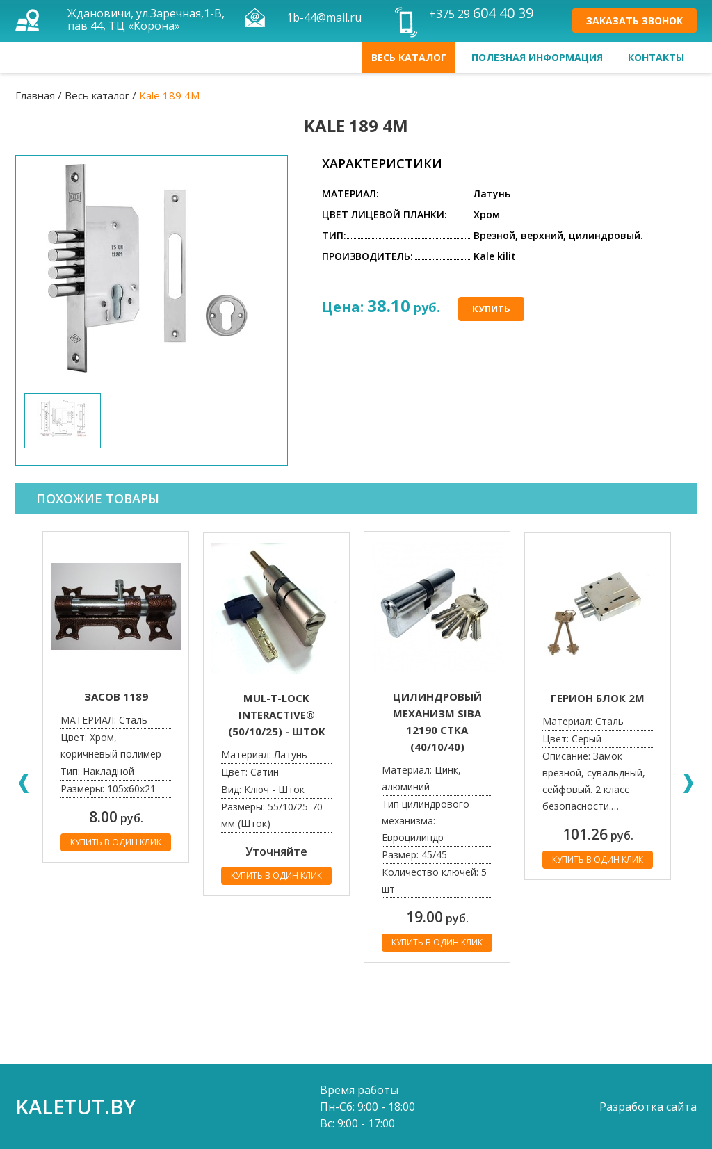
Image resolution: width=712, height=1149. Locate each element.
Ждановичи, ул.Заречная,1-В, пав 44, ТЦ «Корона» (146, 19)
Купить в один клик (115, 842)
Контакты (656, 57)
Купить (491, 308)
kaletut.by (75, 1106)
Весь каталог (408, 57)
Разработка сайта (648, 1106)
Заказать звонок (634, 20)
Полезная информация (537, 57)
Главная (35, 95)
